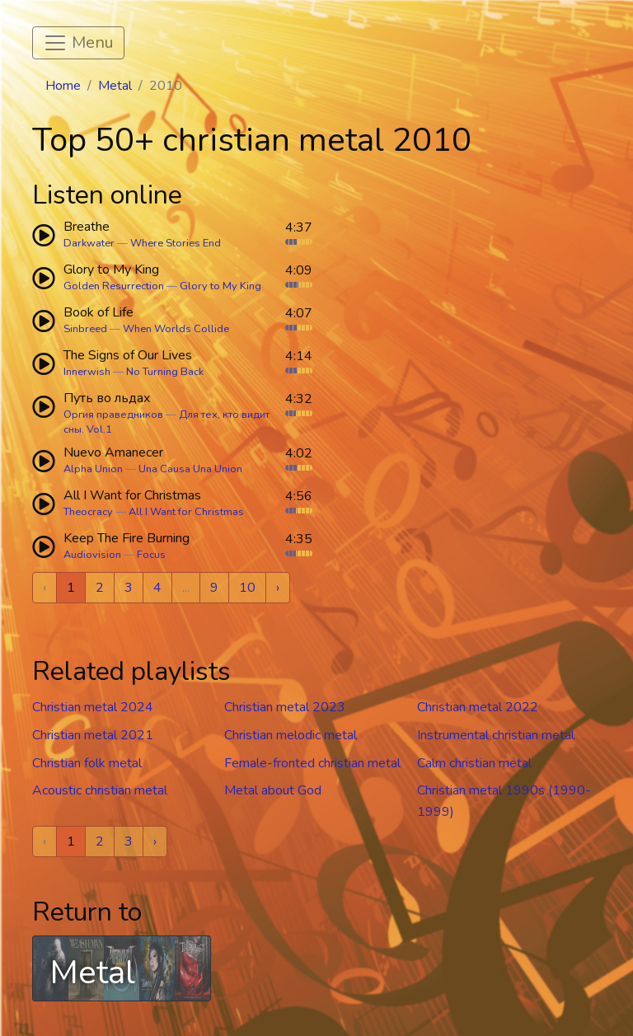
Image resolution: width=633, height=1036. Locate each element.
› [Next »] (277, 588)
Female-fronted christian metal (312, 763)
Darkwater (89, 243)
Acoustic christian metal (99, 790)
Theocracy (88, 511)
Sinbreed (85, 328)
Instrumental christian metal (495, 735)
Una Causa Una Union (190, 469)
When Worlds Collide (176, 328)
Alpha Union (93, 469)
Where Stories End (175, 243)
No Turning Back (165, 371)
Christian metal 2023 (284, 707)
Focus (151, 554)
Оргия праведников (113, 414)
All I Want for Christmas (186, 511)
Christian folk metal (87, 763)
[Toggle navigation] (78, 42)
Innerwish (86, 371)
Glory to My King (220, 286)
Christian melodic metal (290, 735)
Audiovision (92, 554)
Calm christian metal (474, 763)
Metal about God (272, 790)
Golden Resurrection (113, 286)
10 (247, 588)
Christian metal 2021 (92, 735)
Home (63, 86)
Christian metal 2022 (477, 707)
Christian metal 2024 (92, 707)
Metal (115, 86)
